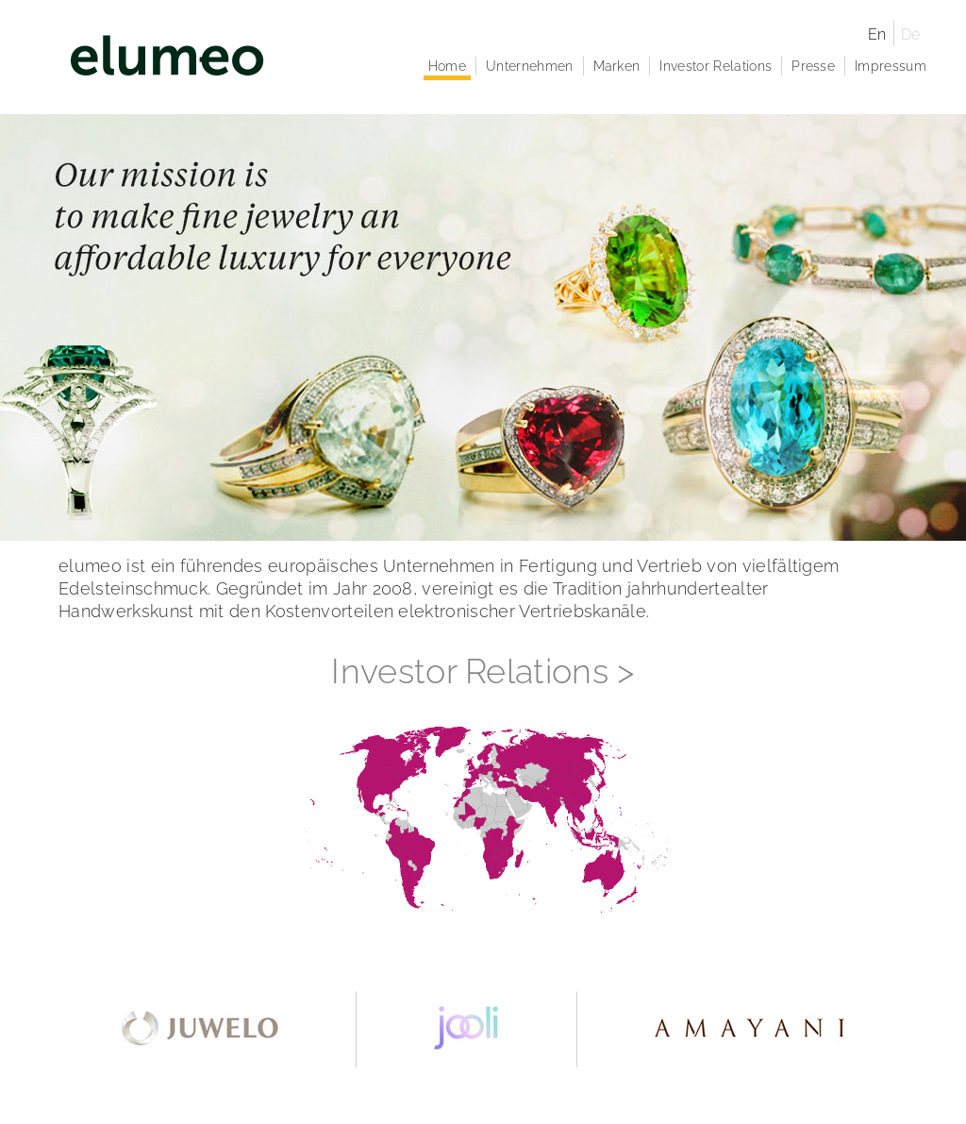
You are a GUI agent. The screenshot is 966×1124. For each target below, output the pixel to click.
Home (447, 66)
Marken (617, 66)
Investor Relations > (482, 671)
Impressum (890, 66)
